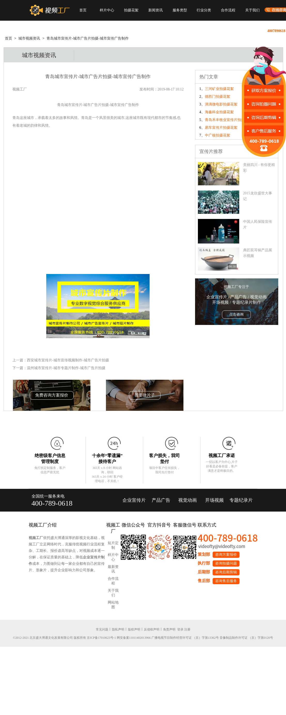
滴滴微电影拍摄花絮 (221, 104)
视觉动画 (187, 500)
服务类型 (180, 10)
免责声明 (169, 629)
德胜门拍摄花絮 (217, 96)
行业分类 (204, 10)
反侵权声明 (151, 629)
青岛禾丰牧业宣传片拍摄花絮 (228, 120)
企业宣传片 (134, 500)
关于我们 (252, 10)
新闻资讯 (155, 10)
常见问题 (102, 629)
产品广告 (161, 500)
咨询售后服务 (226, 581)
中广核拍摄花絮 (217, 135)
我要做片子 (144, 395)
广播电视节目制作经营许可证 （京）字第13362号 (185, 638)
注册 (187, 629)
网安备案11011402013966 (134, 638)
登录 (180, 629)
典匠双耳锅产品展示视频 (257, 253)
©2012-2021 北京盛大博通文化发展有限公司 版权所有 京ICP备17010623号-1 (64, 638)
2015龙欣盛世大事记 (257, 196)
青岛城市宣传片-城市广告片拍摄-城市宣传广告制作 (87, 38)
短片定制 (113, 545)
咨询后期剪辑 (226, 572)
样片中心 (107, 10)
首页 (83, 10)
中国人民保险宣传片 (257, 224)
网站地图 (113, 604)
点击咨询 (236, 314)
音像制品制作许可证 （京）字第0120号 (246, 638)
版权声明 (134, 629)
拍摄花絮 (131, 10)
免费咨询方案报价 (51, 395)
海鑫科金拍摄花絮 (219, 112)
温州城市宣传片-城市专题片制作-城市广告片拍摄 (66, 368)
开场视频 (214, 500)
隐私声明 (118, 629)
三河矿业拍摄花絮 (219, 89)
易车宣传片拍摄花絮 (221, 128)
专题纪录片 (241, 500)
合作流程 (228, 10)
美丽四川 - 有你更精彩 (259, 167)
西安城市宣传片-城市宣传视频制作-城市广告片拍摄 (68, 360)
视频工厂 (36, 538)
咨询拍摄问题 (226, 563)
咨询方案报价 (226, 555)
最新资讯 (113, 569)
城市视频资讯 (29, 38)
